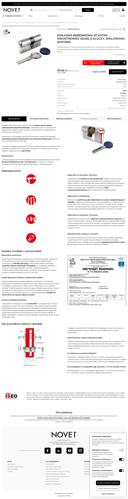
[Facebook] (47, 451)
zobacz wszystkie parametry (116, 108)
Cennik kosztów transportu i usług (58, 471)
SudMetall (86, 418)
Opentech (74, 418)
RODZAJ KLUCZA (43, 22)
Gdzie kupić (79, 16)
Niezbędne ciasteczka (100, 450)
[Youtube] (69, 451)
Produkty (16, 22)
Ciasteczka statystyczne (101, 459)
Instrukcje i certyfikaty (54, 466)
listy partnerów (109, 4)
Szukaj (88, 10)
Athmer (40, 418)
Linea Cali (67, 418)
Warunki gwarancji (52, 479)
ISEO (50, 418)
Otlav (81, 418)
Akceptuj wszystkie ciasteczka (108, 483)
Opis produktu (14, 119)
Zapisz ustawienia (108, 494)
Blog (30, 16)
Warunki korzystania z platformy (57, 476)
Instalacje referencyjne (15, 466)
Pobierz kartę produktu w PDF (111, 29)
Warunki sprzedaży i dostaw (55, 474)
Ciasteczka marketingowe (102, 470)
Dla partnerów (54, 16)
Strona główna (6, 22)
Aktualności (12, 464)
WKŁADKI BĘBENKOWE (28, 22)
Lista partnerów (118, 72)
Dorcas (46, 418)
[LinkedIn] (59, 451)
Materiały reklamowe (53, 469)
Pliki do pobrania (114, 119)
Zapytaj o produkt (99, 72)
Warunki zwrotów (52, 481)
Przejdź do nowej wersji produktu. (113, 63)
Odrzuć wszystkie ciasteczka (108, 488)
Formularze (50, 464)
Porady (10, 471)
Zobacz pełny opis (119, 54)
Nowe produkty (13, 469)
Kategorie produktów (14, 16)
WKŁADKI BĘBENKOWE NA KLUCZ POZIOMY (64, 22)
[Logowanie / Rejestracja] (118, 10)
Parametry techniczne (39, 119)
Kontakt (122, 16)
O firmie (101, 16)
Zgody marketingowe (53, 484)
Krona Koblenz (58, 418)
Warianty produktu (64, 119)
